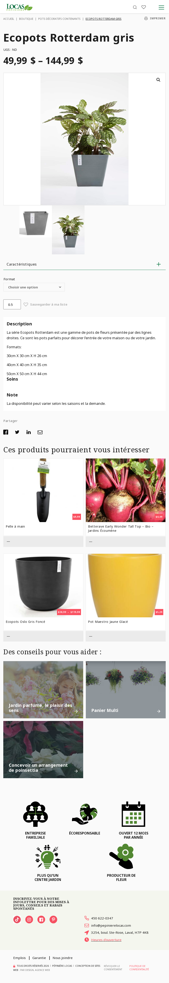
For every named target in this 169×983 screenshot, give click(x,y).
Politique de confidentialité (139, 968)
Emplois (19, 957)
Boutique (26, 19)
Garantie (39, 957)
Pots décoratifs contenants (59, 19)
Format (9, 279)
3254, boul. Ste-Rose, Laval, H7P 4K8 (116, 932)
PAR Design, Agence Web (35, 970)
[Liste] (143, 7)
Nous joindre (63, 957)
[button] (158, 80)
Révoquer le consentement (113, 968)
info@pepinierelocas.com (107, 925)
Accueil (8, 19)
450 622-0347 (98, 918)
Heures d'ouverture (102, 939)
